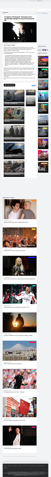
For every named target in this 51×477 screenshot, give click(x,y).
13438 (11, 152)
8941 (10, 277)
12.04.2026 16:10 (41, 84)
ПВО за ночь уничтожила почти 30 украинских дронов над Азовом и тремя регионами (14, 120)
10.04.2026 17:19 (6, 220)
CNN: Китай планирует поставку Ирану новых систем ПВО (14, 420)
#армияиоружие (14, 81)
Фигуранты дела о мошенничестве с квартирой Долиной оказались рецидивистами (19, 278)
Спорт (31, 9)
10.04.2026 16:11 (6, 390)
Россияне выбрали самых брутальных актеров (12, 448)
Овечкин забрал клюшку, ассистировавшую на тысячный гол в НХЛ (16, 307)
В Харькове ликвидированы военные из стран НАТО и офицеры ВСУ (14, 103)
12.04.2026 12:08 (41, 167)
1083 (45, 61)
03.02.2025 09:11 (7, 136)
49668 (11, 136)
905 (45, 155)
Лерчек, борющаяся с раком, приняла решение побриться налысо (16, 222)
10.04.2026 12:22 (6, 362)
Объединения (44, 69)
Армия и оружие (20, 91)
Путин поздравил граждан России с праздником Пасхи (42, 146)
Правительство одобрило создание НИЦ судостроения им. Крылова (43, 122)
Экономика (18, 9)
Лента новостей (8, 9)
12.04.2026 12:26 (41, 155)
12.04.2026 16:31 (41, 72)
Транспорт (45, 57)
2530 (10, 390)
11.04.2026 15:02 (6, 305)
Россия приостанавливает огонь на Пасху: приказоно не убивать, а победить (18, 335)
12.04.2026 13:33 (41, 131)
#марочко (26, 81)
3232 (10, 305)
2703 (10, 362)
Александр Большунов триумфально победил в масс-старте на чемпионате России (43, 86)
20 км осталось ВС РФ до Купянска (13, 138)
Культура (27, 9)
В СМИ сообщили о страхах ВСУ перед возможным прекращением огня (14, 173)
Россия (4, 9)
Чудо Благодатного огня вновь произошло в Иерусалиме (14, 250)
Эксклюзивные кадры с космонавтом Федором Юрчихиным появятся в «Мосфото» (43, 75)
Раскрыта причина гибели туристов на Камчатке (13, 363)
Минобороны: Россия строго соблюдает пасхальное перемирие (43, 170)
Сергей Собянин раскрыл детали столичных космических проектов (43, 99)
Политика (13, 9)
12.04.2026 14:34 (41, 119)
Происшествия (35, 9)
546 (45, 72)
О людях (33, 200)
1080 (45, 131)
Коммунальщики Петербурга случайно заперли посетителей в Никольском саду (43, 134)
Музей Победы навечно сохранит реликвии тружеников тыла (43, 158)
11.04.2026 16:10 (6, 249)
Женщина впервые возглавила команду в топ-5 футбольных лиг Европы (43, 110)
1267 (45, 167)
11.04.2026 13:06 (6, 277)
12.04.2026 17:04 (41, 61)
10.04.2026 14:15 (6, 447)
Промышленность (44, 116)
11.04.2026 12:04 (6, 418)
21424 (10, 220)
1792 (45, 84)
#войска (32, 81)
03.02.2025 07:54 (7, 152)
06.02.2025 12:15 (7, 100)
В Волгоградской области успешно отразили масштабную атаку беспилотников (13, 155)
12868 (10, 249)
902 (45, 119)
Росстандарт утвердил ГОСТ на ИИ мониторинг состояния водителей (43, 64)
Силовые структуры (31, 257)
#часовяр (21, 81)
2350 (10, 418)
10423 (11, 100)
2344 (10, 447)
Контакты (6, 467)
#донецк (7, 81)
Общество (23, 9)
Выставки (45, 151)
